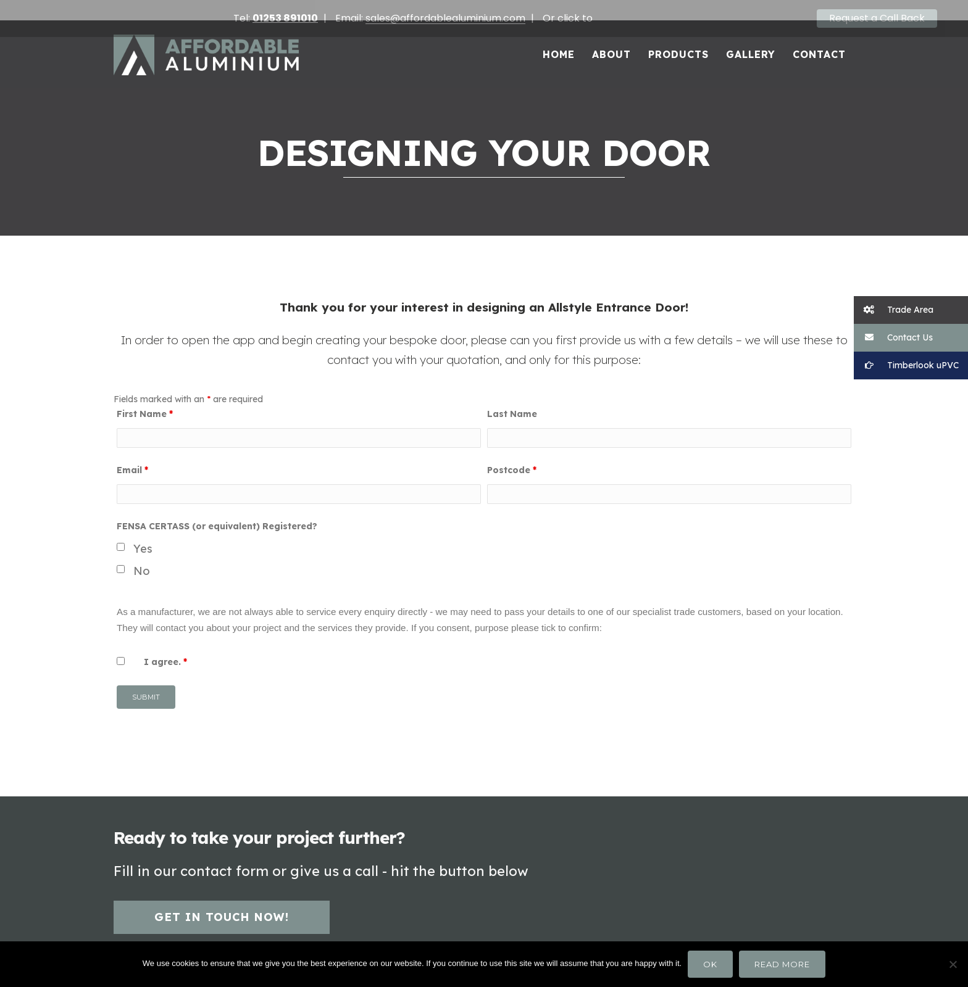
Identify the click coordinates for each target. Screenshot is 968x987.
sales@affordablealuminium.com (445, 18)
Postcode (511, 455)
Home (559, 40)
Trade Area (893, 310)
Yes (142, 534)
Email (132, 455)
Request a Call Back (877, 18)
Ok (710, 964)
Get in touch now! (221, 902)
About (611, 40)
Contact (819, 40)
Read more (782, 964)
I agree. (165, 647)
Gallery (750, 40)
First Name (145, 399)
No (141, 556)
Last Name (512, 399)
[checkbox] (121, 532)
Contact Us (893, 338)
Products (678, 40)
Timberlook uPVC (906, 365)
